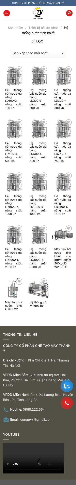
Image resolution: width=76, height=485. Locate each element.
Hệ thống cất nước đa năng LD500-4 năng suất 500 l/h (13, 152)
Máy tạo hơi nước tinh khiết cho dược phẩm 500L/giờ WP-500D (62, 257)
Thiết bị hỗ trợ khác (43, 28)
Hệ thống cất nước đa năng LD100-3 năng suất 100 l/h (13, 98)
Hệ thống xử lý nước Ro (38, 304)
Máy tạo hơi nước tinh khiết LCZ (13, 306)
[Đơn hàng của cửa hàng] (38, 53)
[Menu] (6, 13)
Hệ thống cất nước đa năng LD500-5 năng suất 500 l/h (38, 152)
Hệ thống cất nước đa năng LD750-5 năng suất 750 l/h (62, 152)
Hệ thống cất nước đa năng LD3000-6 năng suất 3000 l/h (38, 257)
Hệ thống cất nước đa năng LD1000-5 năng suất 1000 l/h (38, 205)
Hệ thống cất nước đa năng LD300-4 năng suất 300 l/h (62, 98)
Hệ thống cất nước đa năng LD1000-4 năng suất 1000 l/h (13, 205)
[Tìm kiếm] (69, 13)
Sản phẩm (15, 28)
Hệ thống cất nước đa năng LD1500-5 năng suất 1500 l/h (62, 205)
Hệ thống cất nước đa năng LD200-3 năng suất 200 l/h (38, 98)
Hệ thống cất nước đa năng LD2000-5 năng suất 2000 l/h (13, 257)
